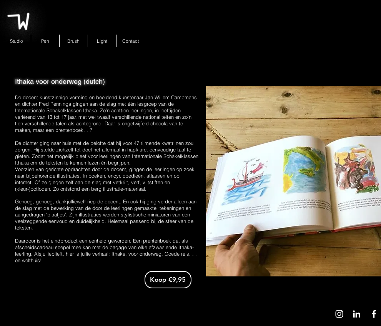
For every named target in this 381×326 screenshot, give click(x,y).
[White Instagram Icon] (339, 314)
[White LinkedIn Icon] (356, 314)
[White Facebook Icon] (374, 314)
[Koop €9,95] (168, 279)
